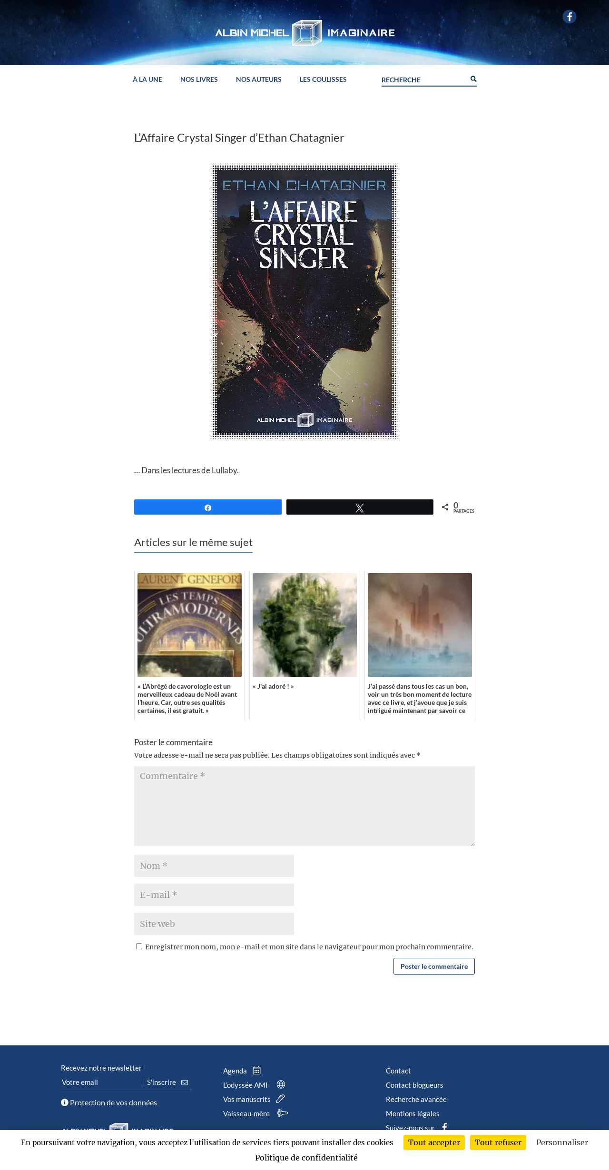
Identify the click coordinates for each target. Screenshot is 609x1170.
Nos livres (199, 79)
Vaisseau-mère (257, 1113)
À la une (147, 79)
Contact (398, 1070)
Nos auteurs (259, 79)
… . (186, 470)
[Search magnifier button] (473, 78)
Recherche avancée (416, 1099)
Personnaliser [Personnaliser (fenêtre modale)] (562, 1142)
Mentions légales (413, 1113)
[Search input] (423, 78)
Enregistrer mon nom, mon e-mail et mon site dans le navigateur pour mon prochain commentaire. (309, 947)
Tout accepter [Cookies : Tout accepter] (434, 1142)
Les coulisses (323, 79)
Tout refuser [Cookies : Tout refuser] (498, 1142)
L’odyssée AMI (256, 1085)
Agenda (244, 1070)
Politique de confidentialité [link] (306, 1157)
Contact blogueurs (414, 1085)
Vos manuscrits (256, 1099)
